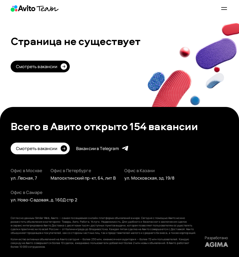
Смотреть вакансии (36, 66)
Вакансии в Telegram (97, 148)
